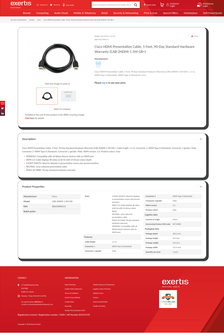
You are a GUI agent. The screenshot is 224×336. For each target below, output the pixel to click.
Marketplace (179, 14)
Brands (17, 14)
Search (135, 5)
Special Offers (159, 14)
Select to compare (60, 112)
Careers (95, 301)
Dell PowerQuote (201, 14)
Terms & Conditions (71, 297)
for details (34, 121)
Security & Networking (115, 14)
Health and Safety (99, 309)
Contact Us (44, 5)
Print (196, 40)
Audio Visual (51, 14)
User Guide (73, 5)
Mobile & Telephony (74, 14)
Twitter (2, 108)
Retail (94, 14)
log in (105, 86)
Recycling (68, 309)
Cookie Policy (69, 305)
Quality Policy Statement (73, 292)
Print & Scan (140, 14)
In (2, 113)
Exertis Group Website (72, 301)
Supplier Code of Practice (102, 292)
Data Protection (70, 288)
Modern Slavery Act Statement (103, 288)
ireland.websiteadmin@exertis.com (40, 308)
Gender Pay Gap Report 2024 (75, 314)
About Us (59, 5)
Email (2, 103)
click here (37, 305)
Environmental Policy (100, 305)
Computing (33, 14)
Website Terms (98, 297)
